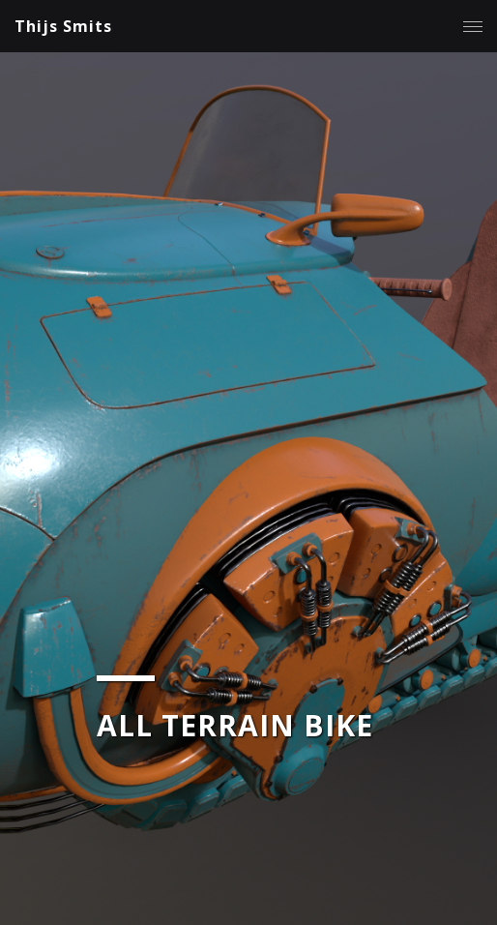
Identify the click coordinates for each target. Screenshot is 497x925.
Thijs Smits (63, 26)
